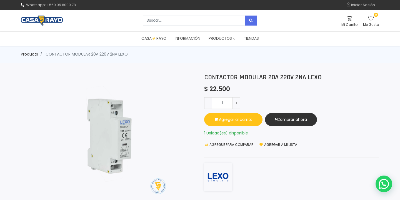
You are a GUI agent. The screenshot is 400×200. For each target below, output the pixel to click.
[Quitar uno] (208, 103)
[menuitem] (154, 39)
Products (29, 54)
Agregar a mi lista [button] (278, 144)
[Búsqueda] (251, 21)
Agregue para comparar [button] (229, 144)
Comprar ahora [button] (291, 119)
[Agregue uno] (236, 103)
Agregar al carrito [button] (233, 119)
